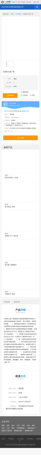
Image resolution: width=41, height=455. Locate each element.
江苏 (8, 428)
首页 (12, 14)
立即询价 (10, 95)
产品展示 (18, 14)
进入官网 (20, 138)
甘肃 (23, 425)
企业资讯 (28, 2)
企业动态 (21, 439)
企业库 (13, 2)
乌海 (3, 428)
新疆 (3, 425)
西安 (13, 428)
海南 (33, 425)
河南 (28, 425)
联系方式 (17, 302)
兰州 (18, 425)
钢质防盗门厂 (32, 428)
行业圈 (23, 2)
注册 (34, 2)
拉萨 (8, 425)
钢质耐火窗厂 (18, 430)
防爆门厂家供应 (7, 430)
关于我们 (30, 439)
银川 (13, 425)
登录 (38, 2)
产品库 (18, 2)
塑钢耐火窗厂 (29, 430)
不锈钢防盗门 (21, 428)
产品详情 (7, 302)
